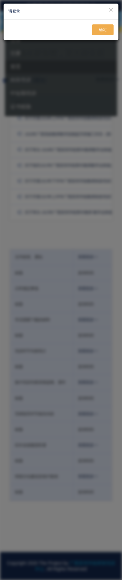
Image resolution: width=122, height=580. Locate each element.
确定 (103, 29)
